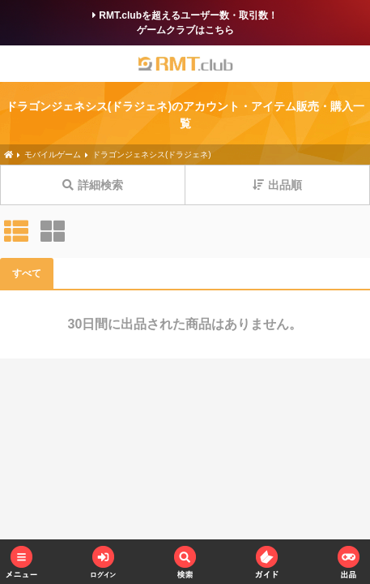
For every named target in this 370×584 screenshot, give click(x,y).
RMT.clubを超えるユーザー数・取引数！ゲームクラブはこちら (185, 23)
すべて (26, 273)
